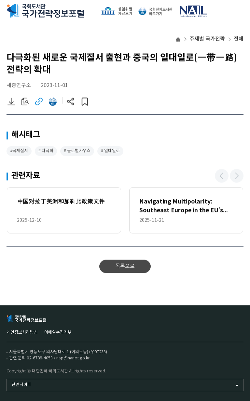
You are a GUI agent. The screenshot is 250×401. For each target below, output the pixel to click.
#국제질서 (19, 151)
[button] (222, 176)
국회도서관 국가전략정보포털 (46, 11)
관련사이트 (21, 384)
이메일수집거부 (58, 332)
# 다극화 (45, 151)
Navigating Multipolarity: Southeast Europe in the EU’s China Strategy (181, 207)
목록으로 (125, 267)
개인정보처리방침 (22, 332)
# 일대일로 (110, 151)
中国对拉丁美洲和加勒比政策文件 (61, 202)
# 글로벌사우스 (77, 151)
